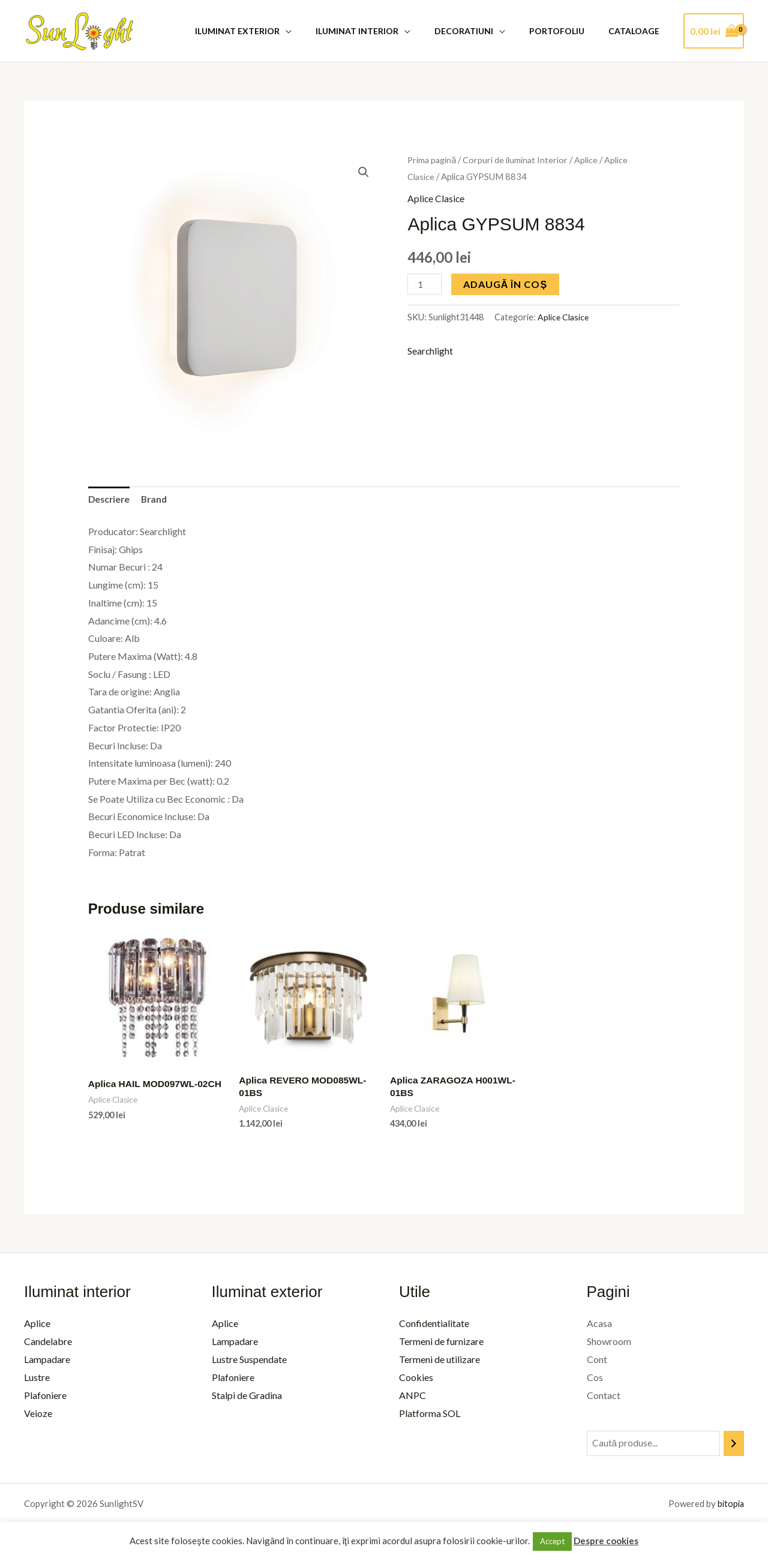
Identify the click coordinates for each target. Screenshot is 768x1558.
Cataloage (637, 31)
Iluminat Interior (382, 31)
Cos (595, 1379)
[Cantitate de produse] (424, 283)
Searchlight (430, 350)
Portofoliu (567, 31)
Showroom (609, 1343)
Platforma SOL (429, 1414)
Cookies (416, 1379)
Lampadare (47, 1361)
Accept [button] (552, 1541)
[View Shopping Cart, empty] (713, 31)
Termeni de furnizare (441, 1343)
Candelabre (48, 1343)
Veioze (38, 1414)
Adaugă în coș (506, 283)
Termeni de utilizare (439, 1361)
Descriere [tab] (110, 500)
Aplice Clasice (436, 198)
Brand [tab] (157, 500)
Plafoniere (45, 1396)
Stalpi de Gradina (247, 1396)
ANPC (412, 1396)
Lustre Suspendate (249, 1361)
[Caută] (734, 1445)
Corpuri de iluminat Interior (518, 159)
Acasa (599, 1325)
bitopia (730, 1505)
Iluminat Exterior (269, 31)
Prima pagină (432, 159)
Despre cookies (606, 1540)
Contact (603, 1396)
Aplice (589, 159)
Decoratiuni (481, 31)
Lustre (37, 1379)
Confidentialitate (434, 1325)
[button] (363, 172)
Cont (597, 1361)
